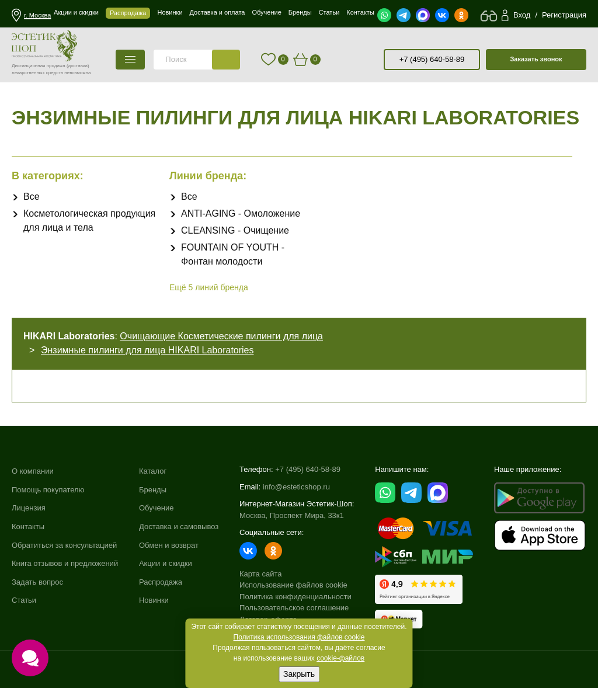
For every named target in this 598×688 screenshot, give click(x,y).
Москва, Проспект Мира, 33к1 (291, 515)
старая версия (362, 59)
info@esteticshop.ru (296, 486)
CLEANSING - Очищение (235, 230)
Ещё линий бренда (208, 287)
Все (31, 196)
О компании (33, 471)
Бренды (152, 489)
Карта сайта (260, 573)
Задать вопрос (37, 582)
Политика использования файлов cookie (299, 637)
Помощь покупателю (48, 489)
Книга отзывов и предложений (65, 563)
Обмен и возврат (169, 545)
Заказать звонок (536, 58)
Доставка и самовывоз (178, 526)
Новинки (154, 600)
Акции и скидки (165, 563)
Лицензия (29, 507)
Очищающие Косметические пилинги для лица (221, 336)
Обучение (156, 507)
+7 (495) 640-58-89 (432, 59)
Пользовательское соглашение (294, 607)
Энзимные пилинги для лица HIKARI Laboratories (147, 350)
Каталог (152, 471)
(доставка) (78, 65)
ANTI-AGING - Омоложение (240, 213)
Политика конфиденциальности (295, 596)
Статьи (24, 600)
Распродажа (160, 582)
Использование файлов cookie (293, 585)
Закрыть (299, 674)
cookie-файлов (340, 658)
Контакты (28, 526)
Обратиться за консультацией (64, 545)
